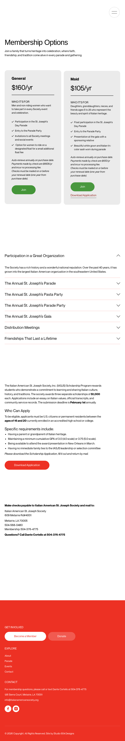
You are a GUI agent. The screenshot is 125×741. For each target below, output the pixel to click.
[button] (114, 12)
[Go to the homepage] (19, 616)
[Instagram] (16, 708)
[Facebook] (8, 708)
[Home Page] (14, 12)
